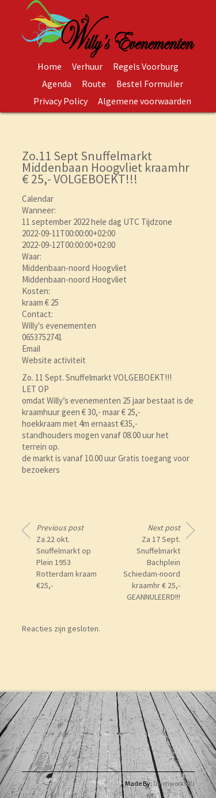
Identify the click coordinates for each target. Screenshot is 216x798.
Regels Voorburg (146, 66)
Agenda (56, 83)
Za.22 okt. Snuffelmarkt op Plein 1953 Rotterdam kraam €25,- (66, 556)
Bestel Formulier (149, 83)
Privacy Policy (60, 101)
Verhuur (87, 66)
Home (49, 66)
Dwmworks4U (174, 783)
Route (94, 83)
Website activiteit (54, 360)
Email (31, 348)
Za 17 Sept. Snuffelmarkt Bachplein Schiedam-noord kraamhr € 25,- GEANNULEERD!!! (151, 562)
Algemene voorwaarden (144, 101)
